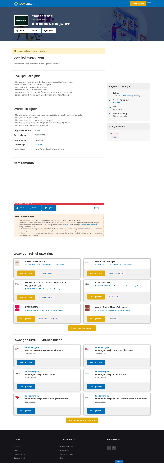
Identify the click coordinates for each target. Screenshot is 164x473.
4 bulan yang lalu (59, 264)
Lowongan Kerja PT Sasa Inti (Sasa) (114, 350)
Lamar (20, 30)
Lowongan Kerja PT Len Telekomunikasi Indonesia (121, 398)
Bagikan (49, 30)
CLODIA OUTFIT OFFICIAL (32, 264)
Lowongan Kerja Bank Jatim (40, 374)
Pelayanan (114, 133)
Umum (37, 130)
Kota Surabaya (113, 264)
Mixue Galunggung (31, 310)
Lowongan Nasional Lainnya (82, 420)
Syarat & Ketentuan (68, 454)
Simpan (34, 30)
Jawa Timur (118, 95)
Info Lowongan (32, 347)
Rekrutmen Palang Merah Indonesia (44, 350)
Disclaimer (64, 450)
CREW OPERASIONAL (35, 261)
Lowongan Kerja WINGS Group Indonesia (46, 398)
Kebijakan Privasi (66, 447)
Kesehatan (112, 319)
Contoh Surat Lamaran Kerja (91, 225)
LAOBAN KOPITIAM (31, 289)
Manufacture (113, 296)
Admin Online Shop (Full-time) (111, 307)
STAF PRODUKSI (103, 282)
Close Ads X (119, 461)
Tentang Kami (19, 454)
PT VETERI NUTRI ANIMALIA (103, 286)
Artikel (16, 450)
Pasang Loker (138, 4)
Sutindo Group (100, 264)
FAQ (62, 458)
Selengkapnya (26, 273)
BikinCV (67, 225)
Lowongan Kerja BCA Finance (110, 374)
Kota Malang (128, 95)
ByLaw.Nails (99, 310)
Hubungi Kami (19, 458)
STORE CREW (31, 307)
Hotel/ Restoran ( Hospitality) (49, 319)
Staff (114, 137)
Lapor (97, 208)
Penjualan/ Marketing (46, 273)
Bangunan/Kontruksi (116, 273)
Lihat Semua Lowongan (82, 328)
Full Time (38, 144)
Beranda (17, 447)
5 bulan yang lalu (126, 264)
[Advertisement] (59, 184)
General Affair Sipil (105, 261)
